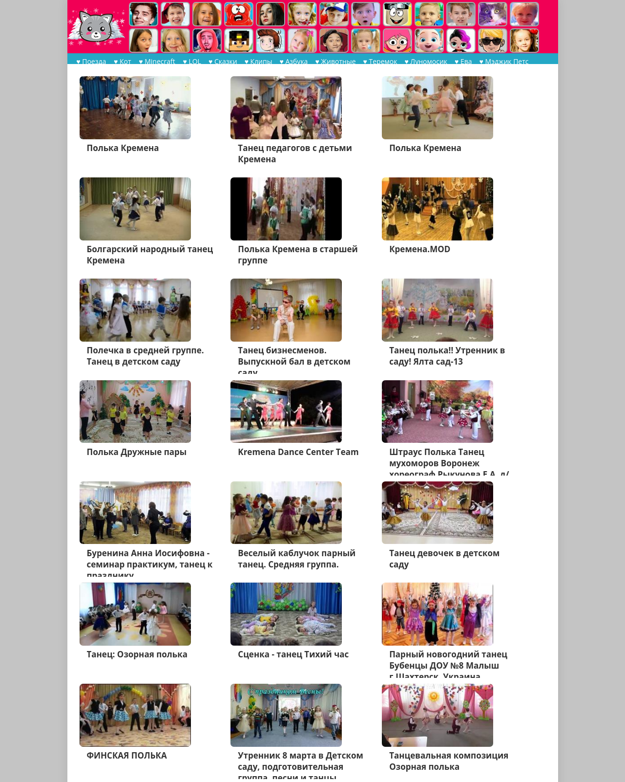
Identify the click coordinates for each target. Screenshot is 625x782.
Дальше (180, 740)
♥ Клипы (257, 61)
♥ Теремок (379, 61)
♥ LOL (190, 61)
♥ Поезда (91, 61)
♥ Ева (462, 61)
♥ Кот (122, 61)
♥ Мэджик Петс (502, 61)
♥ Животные (333, 61)
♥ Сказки (221, 61)
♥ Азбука (292, 61)
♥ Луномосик (424, 61)
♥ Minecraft (156, 61)
